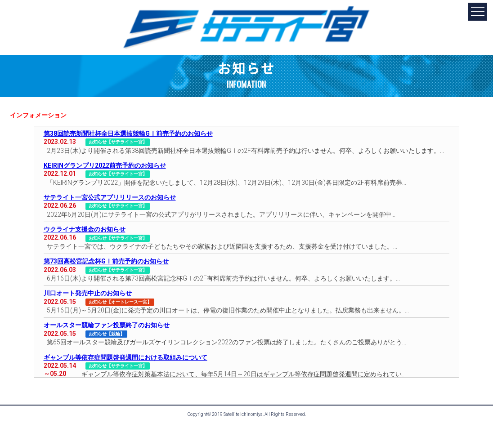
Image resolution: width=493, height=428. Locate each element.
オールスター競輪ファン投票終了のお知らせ (107, 325)
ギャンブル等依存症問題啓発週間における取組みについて (125, 357)
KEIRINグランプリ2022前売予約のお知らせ (105, 165)
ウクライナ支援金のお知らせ (84, 229)
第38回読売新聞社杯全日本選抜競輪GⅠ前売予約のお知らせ (128, 133)
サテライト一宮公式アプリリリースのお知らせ (110, 197)
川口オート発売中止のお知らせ (88, 293)
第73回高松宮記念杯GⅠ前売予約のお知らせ (106, 261)
